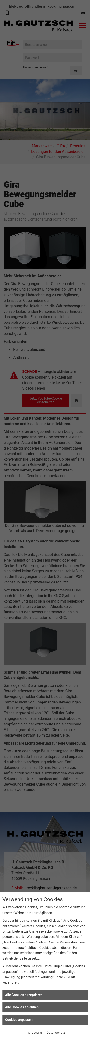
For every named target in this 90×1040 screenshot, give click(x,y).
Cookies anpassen (19, 1020)
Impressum (33, 1032)
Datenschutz (56, 1032)
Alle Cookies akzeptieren (23, 995)
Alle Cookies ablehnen (22, 1007)
